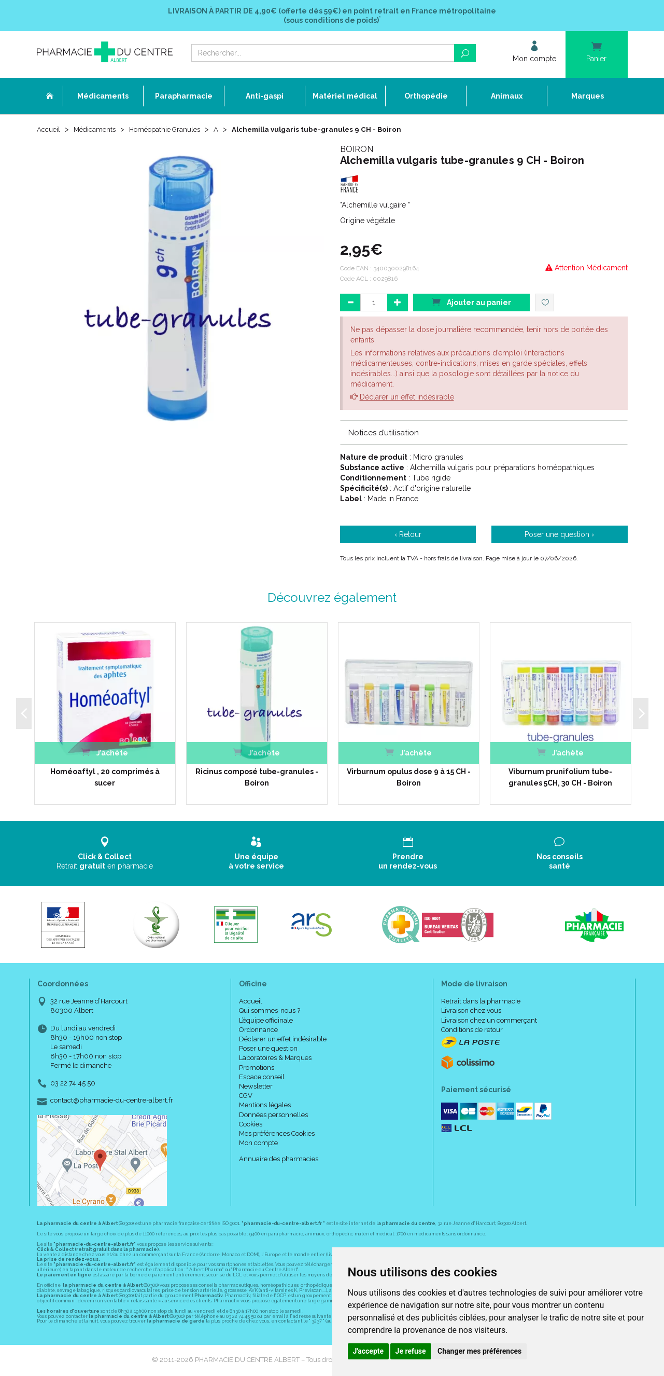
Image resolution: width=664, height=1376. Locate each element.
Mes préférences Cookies (277, 1134)
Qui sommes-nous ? (269, 1011)
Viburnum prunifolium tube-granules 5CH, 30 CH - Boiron (560, 778)
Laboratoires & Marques (275, 1059)
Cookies (250, 1125)
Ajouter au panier (471, 303)
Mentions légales (265, 1106)
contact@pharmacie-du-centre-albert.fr (111, 1101)
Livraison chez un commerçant (489, 1021)
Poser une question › (559, 535)
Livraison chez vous (471, 1011)
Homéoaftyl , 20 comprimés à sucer (105, 778)
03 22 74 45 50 (72, 1084)
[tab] (484, 433)
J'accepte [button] (368, 1351)
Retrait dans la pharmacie (480, 1002)
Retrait (105, 854)
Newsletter (256, 1087)
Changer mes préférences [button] (479, 1351)
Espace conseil (262, 1078)
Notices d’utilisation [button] (383, 433)
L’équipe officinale (266, 1021)
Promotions (256, 1068)
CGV (245, 1096)
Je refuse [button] (410, 1351)
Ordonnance (258, 1031)
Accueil (49, 131)
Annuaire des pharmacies (278, 1160)
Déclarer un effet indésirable (407, 398)
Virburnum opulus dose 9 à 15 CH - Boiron (409, 778)
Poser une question (268, 1049)
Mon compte (258, 1144)
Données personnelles (273, 1116)
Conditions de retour (472, 1031)
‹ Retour (407, 535)
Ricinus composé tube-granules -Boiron (256, 778)
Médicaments (97, 131)
